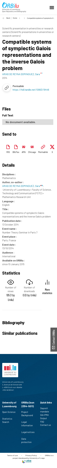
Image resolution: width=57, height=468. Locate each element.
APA (24, 152)
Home (15, 18)
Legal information (27, 425)
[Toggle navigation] (52, 7)
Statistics (8, 418)
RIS (8, 152)
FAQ (43, 421)
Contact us (46, 425)
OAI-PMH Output (44, 417)
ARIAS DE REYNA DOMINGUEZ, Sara (22, 185)
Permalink (43, 152)
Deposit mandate (45, 410)
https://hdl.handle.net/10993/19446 (31, 89)
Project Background (27, 415)
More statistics (47, 291)
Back (8, 18)
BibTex (16, 152)
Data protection (27, 440)
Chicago (32, 152)
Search (7, 422)
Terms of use (12, 455)
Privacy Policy (31, 455)
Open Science (8, 414)
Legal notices (28, 434)
